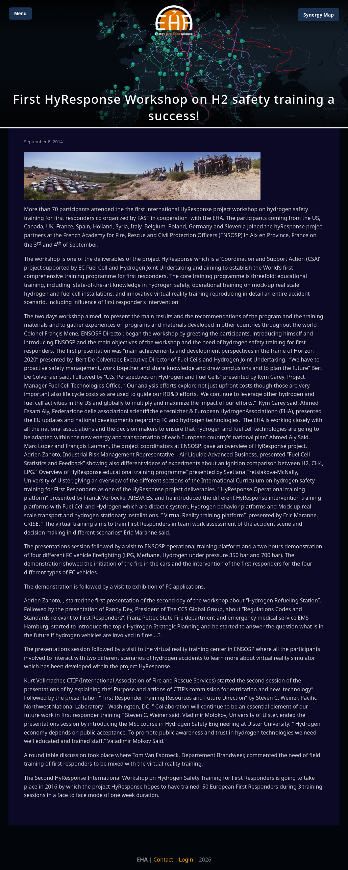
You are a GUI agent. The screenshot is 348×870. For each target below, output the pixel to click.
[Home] (174, 20)
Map (318, 14)
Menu (20, 13)
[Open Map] (174, 63)
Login (186, 859)
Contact (163, 859)
